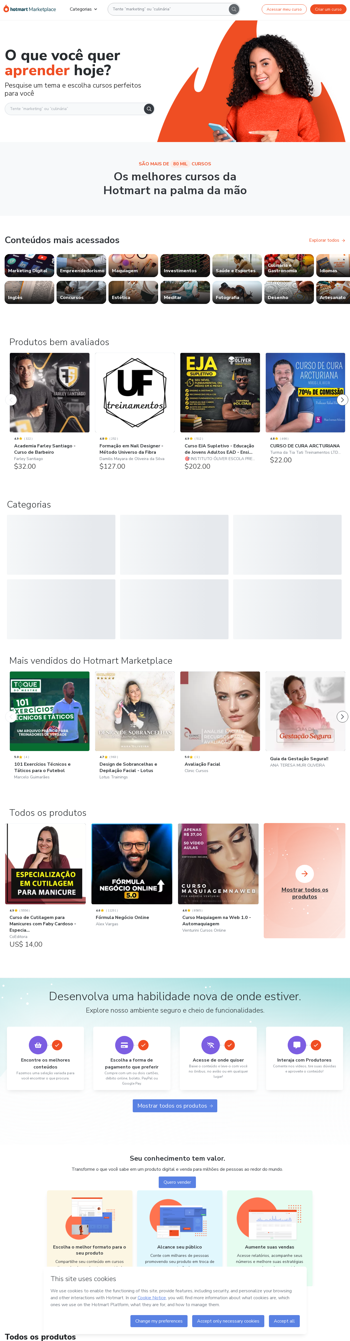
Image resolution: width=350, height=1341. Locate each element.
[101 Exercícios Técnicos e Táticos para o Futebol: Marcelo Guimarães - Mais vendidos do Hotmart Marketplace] (50, 729)
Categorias (83, 9)
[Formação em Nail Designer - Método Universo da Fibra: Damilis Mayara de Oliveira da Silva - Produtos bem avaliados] (135, 414)
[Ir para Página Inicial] (29, 9)
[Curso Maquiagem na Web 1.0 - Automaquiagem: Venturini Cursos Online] (218, 881)
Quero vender (177, 1178)
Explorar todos (327, 240)
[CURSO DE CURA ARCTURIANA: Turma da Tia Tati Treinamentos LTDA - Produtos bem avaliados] (305, 411)
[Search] (234, 9)
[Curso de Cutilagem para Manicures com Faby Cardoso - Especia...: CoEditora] (45, 884)
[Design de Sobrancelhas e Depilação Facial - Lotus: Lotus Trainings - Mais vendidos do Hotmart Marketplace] (135, 729)
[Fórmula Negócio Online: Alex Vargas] (131, 878)
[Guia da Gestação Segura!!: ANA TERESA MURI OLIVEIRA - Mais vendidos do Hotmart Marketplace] (305, 723)
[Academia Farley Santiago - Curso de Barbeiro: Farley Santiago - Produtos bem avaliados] (50, 414)
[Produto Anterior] (11, 394)
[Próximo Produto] (342, 394)
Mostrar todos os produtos (175, 1102)
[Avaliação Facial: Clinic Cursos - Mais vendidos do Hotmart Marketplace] (220, 725)
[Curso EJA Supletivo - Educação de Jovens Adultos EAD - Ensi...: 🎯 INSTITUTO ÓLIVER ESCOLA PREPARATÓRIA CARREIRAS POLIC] (220, 414)
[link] (29, 265)
